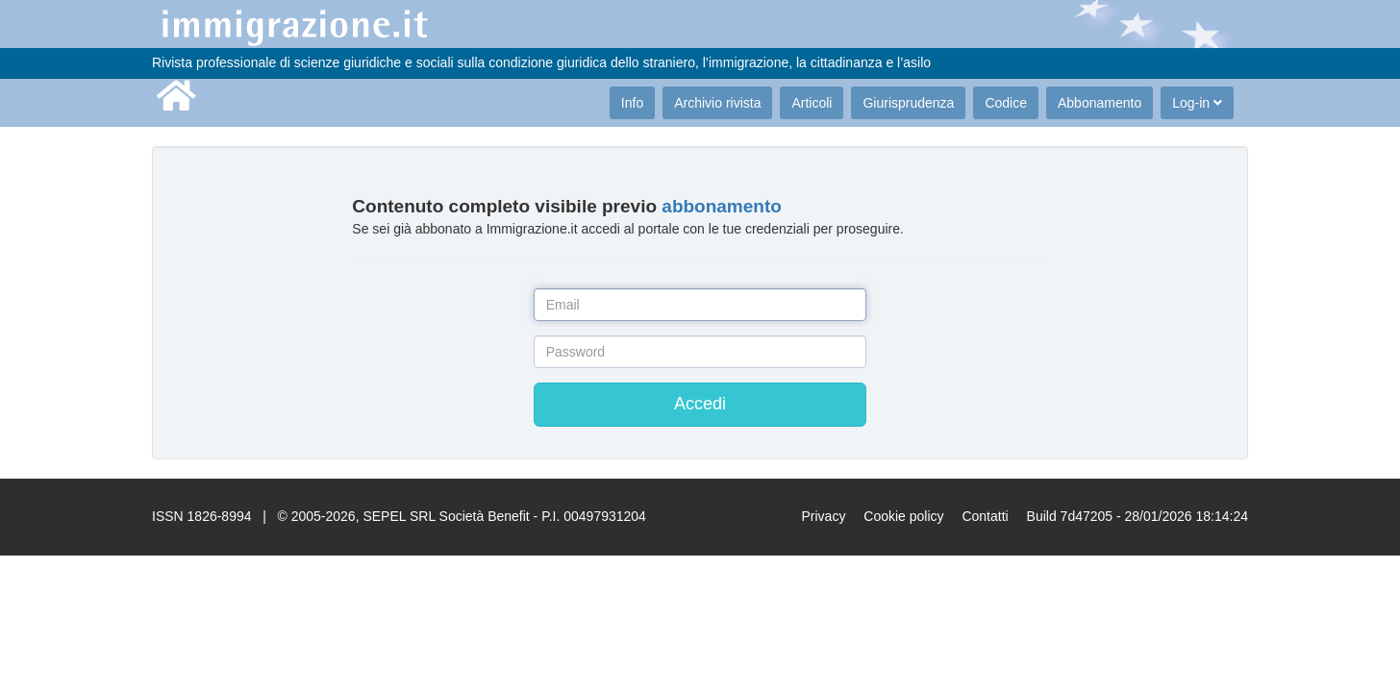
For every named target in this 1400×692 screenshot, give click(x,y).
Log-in (1197, 103)
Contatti (985, 516)
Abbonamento (1099, 103)
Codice (1006, 103)
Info (632, 103)
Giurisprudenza (908, 103)
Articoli (811, 103)
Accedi (700, 403)
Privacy (823, 516)
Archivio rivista (717, 103)
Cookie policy (903, 516)
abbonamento (722, 206)
